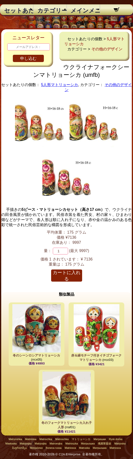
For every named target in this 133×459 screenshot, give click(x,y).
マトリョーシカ (81, 439)
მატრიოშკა (19, 447)
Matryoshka (15, 439)
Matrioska (30, 439)
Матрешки (100, 439)
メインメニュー (83, 11)
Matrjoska (119, 443)
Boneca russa (54, 447)
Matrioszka (71, 443)
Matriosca (70, 447)
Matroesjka (56, 443)
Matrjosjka (26, 443)
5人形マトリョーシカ (59, 85)
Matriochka (45, 439)
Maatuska (10, 443)
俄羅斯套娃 (104, 443)
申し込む (28, 58)
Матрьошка (87, 443)
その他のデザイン (106, 49)
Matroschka (62, 439)
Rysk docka (115, 439)
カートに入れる (66, 275)
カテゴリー (50, 11)
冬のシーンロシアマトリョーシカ (36, 355)
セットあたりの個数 (17, 11)
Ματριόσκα (36, 447)
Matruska (84, 447)
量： (48, 251)
